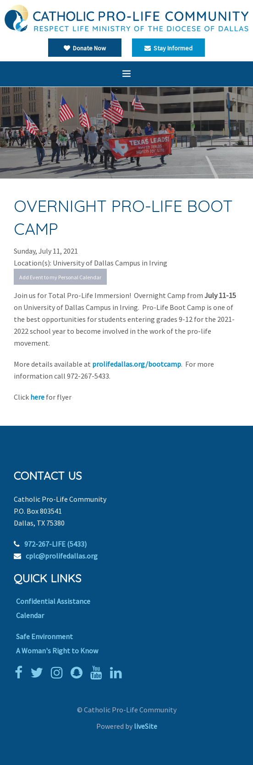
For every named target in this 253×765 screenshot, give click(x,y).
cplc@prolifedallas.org (62, 555)
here (38, 396)
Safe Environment (44, 636)
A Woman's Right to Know (57, 650)
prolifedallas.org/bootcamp (136, 364)
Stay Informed (168, 48)
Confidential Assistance (53, 601)
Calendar (30, 615)
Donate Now (85, 48)
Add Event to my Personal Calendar (60, 277)
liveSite (145, 726)
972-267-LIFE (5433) (55, 543)
